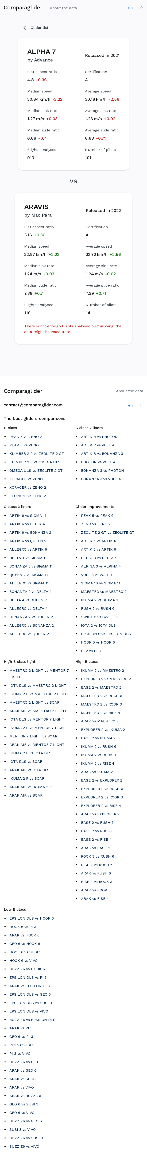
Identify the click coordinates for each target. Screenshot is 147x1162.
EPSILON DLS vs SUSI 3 (30, 1003)
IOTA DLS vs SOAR (25, 761)
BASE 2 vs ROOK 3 (97, 831)
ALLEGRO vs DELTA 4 (28, 608)
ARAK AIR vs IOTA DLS (29, 770)
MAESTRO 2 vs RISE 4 (100, 712)
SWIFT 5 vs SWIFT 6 (99, 617)
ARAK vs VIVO (21, 1087)
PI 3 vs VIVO (20, 1053)
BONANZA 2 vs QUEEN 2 (31, 617)
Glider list (35, 28)
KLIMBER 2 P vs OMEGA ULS (35, 462)
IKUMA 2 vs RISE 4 (97, 763)
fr (141, 7)
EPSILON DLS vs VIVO (28, 1011)
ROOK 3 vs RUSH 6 (97, 856)
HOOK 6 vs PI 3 (22, 926)
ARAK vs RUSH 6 (96, 873)
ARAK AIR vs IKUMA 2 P (30, 787)
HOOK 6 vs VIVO (23, 960)
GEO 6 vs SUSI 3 (23, 1104)
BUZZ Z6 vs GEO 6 (25, 1121)
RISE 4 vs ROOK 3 (96, 881)
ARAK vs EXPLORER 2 (100, 814)
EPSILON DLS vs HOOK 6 (31, 918)
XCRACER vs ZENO (26, 479)
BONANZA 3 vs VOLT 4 (101, 479)
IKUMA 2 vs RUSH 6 (98, 746)
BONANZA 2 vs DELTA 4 (30, 591)
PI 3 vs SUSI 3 (21, 1045)
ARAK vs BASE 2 (95, 848)
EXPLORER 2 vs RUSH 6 (102, 788)
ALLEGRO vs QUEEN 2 (29, 634)
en (130, 7)
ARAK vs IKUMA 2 (97, 772)
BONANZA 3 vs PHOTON (102, 470)
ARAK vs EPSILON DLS (29, 986)
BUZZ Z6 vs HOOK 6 (27, 969)
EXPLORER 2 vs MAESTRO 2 (106, 679)
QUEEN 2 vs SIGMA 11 (28, 574)
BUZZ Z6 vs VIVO (24, 1146)
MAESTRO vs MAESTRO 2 (104, 591)
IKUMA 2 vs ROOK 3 (98, 755)
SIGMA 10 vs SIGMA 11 (100, 583)
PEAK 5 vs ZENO (24, 445)
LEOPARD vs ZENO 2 (27, 496)
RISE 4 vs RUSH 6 (96, 865)
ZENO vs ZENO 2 (96, 524)
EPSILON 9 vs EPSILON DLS (106, 634)
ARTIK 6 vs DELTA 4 (27, 524)
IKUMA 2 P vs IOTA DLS (30, 753)
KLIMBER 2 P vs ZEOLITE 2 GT (36, 453)
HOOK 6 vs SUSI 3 (25, 952)
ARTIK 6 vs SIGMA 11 (27, 515)
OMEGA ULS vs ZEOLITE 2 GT (36, 470)
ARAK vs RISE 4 (95, 898)
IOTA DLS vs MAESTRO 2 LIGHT (37, 685)
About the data (63, 8)
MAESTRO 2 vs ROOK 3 (101, 704)
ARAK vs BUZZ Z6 (25, 1095)
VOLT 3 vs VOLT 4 (96, 574)
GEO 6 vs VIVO (22, 1112)
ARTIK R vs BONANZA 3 (102, 453)
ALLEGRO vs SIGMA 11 (29, 583)
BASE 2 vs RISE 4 (96, 839)
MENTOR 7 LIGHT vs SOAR (33, 736)
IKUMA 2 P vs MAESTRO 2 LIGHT (39, 694)
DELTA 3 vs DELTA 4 (99, 558)
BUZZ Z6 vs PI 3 (23, 1062)
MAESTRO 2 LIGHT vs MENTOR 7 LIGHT (39, 673)
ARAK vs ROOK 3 (96, 890)
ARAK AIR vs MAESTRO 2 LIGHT (38, 711)
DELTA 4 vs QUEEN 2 (28, 600)
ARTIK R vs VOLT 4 (98, 445)
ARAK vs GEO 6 (22, 1070)
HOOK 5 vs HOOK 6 (98, 642)
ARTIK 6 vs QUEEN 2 (27, 541)
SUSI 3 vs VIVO (22, 1129)
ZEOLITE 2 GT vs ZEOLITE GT (108, 532)
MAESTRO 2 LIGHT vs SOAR (34, 702)
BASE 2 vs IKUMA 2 (98, 738)
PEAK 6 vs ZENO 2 (25, 436)
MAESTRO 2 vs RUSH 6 (101, 696)
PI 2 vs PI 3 (91, 650)
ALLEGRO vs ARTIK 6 (28, 549)
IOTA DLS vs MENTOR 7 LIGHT (36, 719)
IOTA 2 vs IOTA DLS (98, 625)
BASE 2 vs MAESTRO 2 (101, 687)
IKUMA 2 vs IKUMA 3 (99, 600)
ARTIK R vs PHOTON (99, 436)
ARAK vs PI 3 (20, 1028)
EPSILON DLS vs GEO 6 (30, 994)
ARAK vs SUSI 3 (23, 1079)
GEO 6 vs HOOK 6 (24, 943)
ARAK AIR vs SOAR (26, 795)
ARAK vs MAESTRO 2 (100, 721)
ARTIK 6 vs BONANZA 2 (30, 532)
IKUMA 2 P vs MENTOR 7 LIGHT (37, 727)
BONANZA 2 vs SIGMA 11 (31, 566)
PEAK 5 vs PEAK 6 (97, 515)
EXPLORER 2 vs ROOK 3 (102, 797)
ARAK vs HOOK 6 (24, 935)
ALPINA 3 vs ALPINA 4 (101, 566)
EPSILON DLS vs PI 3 (28, 977)
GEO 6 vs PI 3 (21, 1036)
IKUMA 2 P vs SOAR (26, 778)
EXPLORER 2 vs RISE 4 (101, 805)
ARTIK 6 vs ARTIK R (98, 541)
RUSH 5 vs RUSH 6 (97, 608)
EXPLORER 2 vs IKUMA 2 (103, 729)
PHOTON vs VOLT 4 (98, 462)
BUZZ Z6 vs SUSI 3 (26, 1138)
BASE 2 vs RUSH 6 (97, 822)
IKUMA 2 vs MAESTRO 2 (102, 670)
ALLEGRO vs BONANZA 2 (31, 625)
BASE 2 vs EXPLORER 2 (101, 780)
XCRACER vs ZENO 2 (27, 487)
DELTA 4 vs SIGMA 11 (28, 558)
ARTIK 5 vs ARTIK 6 (98, 549)
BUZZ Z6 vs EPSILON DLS (32, 1019)
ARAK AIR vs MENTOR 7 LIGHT (37, 744)
